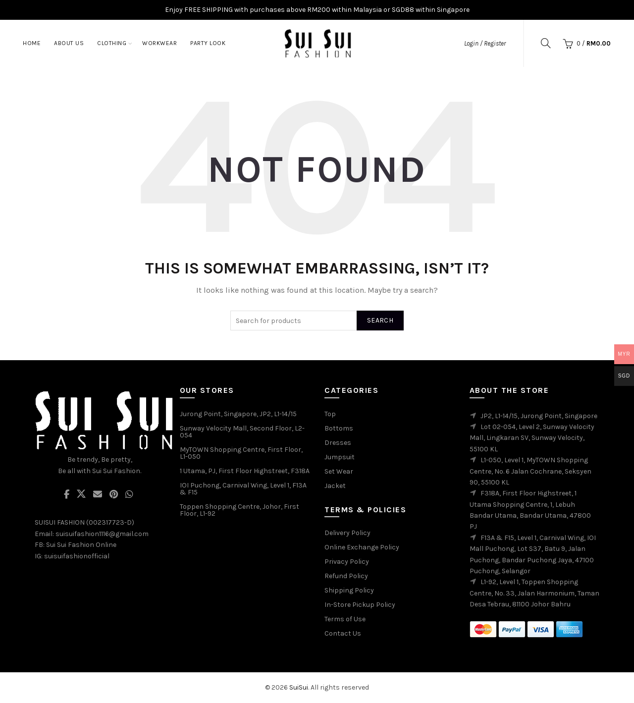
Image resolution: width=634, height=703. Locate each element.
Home (32, 43)
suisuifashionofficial (76, 556)
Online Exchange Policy (361, 547)
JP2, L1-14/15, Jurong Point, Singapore (538, 416)
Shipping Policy (349, 590)
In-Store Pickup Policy (359, 604)
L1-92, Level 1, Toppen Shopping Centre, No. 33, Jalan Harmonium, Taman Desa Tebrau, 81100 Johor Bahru (534, 593)
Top (330, 414)
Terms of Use (345, 619)
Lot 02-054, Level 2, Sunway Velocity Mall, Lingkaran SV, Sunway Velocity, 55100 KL (532, 438)
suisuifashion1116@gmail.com (102, 534)
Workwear (159, 43)
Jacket (335, 486)
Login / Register (485, 43)
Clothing (111, 43)
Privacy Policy (346, 561)
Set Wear (338, 471)
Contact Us (342, 633)
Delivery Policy (347, 533)
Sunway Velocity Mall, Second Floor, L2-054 (242, 431)
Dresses (337, 442)
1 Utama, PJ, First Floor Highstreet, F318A (245, 471)
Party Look (207, 43)
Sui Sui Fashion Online (81, 545)
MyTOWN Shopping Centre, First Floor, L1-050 (241, 453)
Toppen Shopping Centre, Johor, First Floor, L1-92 (239, 510)
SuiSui (298, 687)
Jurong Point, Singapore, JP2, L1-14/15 (238, 414)
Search (380, 320)
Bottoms (338, 428)
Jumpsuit (339, 457)
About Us (69, 43)
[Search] (546, 43)
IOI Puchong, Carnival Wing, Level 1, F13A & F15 (243, 488)
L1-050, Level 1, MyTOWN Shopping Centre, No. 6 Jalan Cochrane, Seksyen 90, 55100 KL (530, 471)
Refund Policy (346, 576)
